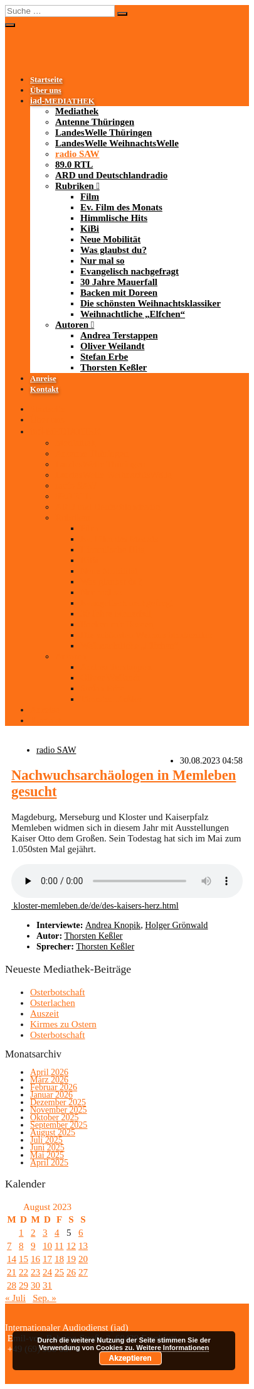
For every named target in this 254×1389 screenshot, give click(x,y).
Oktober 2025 (54, 1117)
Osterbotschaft (57, 992)
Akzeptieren (130, 1358)
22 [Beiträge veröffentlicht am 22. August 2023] (23, 1272)
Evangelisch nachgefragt (129, 271)
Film (89, 197)
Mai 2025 (47, 1155)
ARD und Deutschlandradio (111, 175)
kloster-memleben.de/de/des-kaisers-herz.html (95, 905)
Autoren (71, 325)
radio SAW (77, 154)
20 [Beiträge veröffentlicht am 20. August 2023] (83, 1259)
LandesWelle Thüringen (103, 132)
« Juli (15, 1298)
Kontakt (44, 389)
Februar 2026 (53, 1087)
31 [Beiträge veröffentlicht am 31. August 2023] (47, 1285)
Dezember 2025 (58, 1102)
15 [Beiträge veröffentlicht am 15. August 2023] (23, 1259)
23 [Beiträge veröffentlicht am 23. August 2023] (35, 1272)
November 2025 (58, 1110)
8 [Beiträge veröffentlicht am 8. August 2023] (21, 1246)
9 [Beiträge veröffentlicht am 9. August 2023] (33, 1246)
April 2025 (49, 1162)
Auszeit (44, 1013)
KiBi (89, 229)
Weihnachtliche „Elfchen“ (132, 314)
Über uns (45, 90)
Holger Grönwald (176, 925)
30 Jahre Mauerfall (118, 282)
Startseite (46, 79)
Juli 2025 (46, 1140)
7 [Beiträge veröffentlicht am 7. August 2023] (9, 1246)
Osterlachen (52, 1003)
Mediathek (76, 111)
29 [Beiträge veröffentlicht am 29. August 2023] (23, 1285)
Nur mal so (102, 261)
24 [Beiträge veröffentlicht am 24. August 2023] (47, 1272)
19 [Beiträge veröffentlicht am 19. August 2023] (71, 1259)
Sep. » (44, 1298)
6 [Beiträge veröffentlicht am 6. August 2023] (80, 1233)
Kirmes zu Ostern (63, 1024)
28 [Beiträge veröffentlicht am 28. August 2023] (11, 1285)
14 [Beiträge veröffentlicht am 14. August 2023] (11, 1259)
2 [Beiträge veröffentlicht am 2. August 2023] (33, 1233)
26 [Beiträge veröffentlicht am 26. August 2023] (71, 1272)
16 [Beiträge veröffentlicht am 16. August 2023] (35, 1259)
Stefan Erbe (104, 357)
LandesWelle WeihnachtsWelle (117, 143)
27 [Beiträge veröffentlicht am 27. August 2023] (83, 1272)
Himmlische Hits (113, 218)
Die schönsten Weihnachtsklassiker (150, 303)
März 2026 (49, 1079)
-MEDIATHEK (62, 101)
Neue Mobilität (110, 239)
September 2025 (58, 1125)
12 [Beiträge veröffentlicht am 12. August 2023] (71, 1246)
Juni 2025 (47, 1147)
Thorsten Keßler (113, 367)
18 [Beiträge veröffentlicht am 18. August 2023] (59, 1259)
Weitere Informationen (172, 1347)
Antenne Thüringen (94, 122)
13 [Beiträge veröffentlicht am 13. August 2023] (83, 1246)
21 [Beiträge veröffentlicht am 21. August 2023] (11, 1272)
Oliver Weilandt (112, 346)
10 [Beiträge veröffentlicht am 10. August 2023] (47, 1246)
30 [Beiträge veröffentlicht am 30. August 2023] (35, 1285)
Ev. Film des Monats (121, 207)
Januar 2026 (51, 1095)
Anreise (43, 378)
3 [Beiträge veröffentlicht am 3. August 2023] (45, 1233)
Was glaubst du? (113, 250)
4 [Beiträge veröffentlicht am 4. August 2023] (57, 1233)
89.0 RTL (74, 164)
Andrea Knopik (112, 925)
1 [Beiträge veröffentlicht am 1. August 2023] (21, 1233)
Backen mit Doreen (118, 293)
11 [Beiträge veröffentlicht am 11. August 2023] (59, 1246)
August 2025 (52, 1132)
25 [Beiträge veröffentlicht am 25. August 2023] (59, 1272)
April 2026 (49, 1072)
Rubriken (74, 186)
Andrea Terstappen (119, 335)
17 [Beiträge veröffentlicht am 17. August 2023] (47, 1259)
